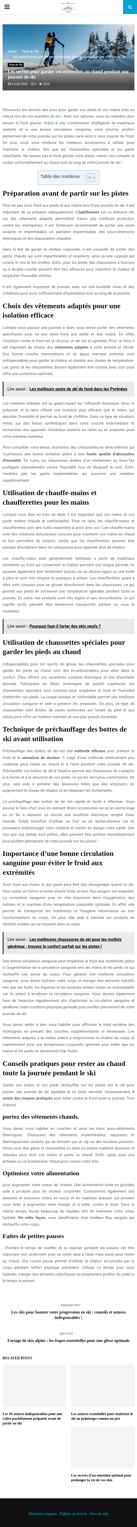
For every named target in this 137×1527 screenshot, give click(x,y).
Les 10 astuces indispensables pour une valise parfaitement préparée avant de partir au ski (32, 1418)
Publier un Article (73, 1514)
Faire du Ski (15, 64)
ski (57, 116)
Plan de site (99, 1514)
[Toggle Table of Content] (88, 177)
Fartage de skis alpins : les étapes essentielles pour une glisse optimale (68, 1340)
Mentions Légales (43, 1514)
